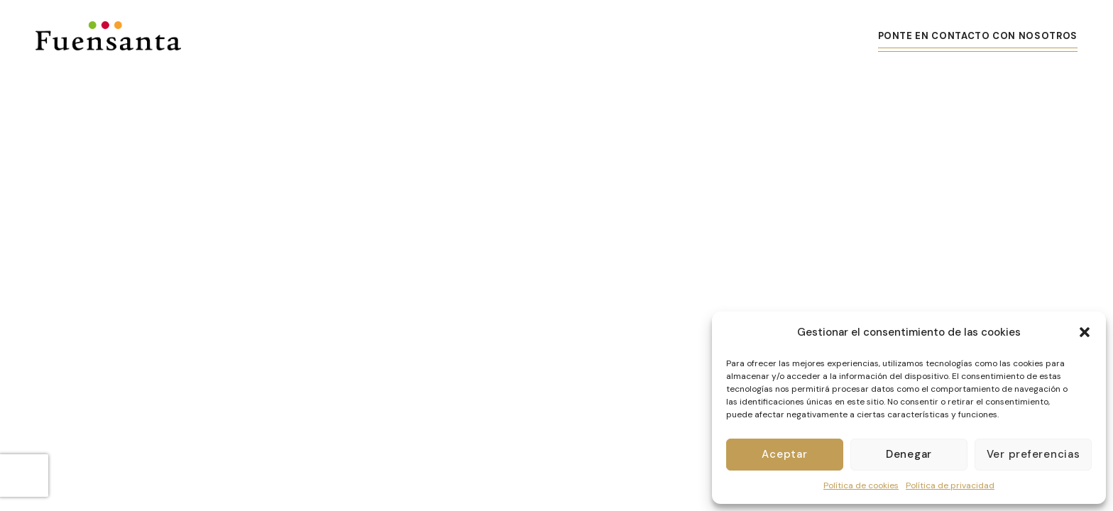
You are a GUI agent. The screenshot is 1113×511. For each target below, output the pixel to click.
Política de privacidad (950, 485)
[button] (1085, 332)
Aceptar (784, 454)
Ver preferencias (1033, 454)
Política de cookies (861, 485)
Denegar (909, 454)
